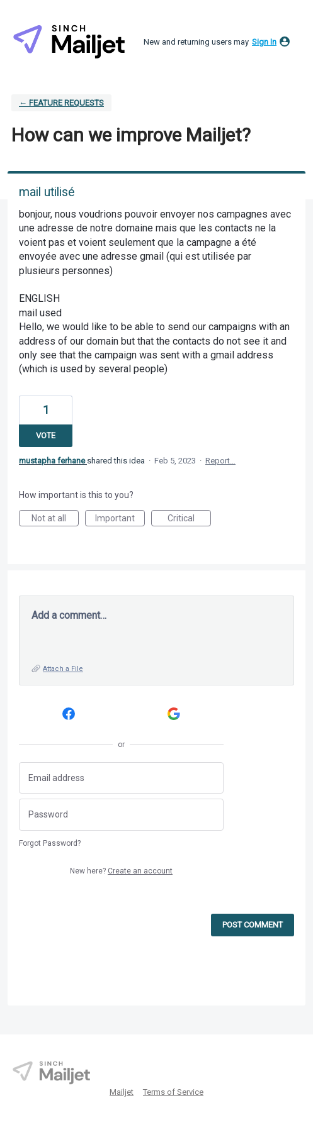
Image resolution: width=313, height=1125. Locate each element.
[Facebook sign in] (69, 714)
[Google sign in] (174, 714)
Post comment (252, 924)
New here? (121, 871)
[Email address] (121, 778)
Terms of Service (173, 1092)
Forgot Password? (50, 843)
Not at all (55, 519)
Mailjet (122, 1092)
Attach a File (63, 669)
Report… (220, 460)
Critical (189, 519)
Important (120, 519)
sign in (264, 42)
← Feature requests (61, 103)
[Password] (121, 815)
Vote (45, 435)
